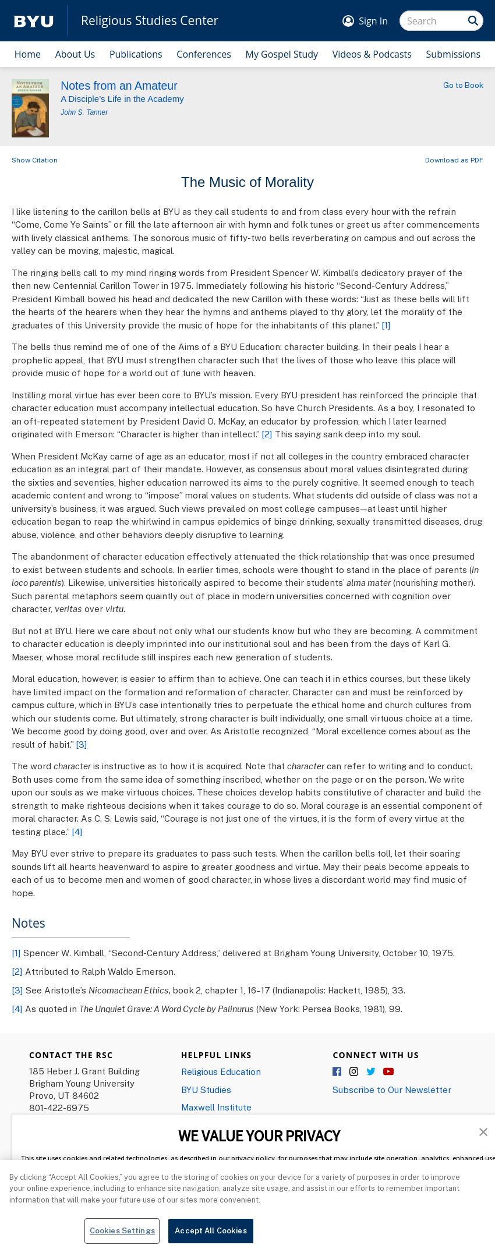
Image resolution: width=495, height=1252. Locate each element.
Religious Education (221, 1071)
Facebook (338, 1072)
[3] (81, 744)
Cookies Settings (122, 1232)
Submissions (453, 54)
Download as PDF (454, 159)
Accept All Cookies (210, 1232)
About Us (75, 54)
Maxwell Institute (216, 1107)
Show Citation (35, 159)
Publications (135, 54)
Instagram (354, 1072)
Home (28, 54)
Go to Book (463, 85)
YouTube (388, 1072)
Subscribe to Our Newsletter (392, 1089)
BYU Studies (206, 1089)
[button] (483, 1131)
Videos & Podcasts (372, 54)
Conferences (203, 54)
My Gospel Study (282, 54)
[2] (267, 434)
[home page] (33, 20)
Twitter (371, 1072)
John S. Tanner (84, 112)
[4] (77, 831)
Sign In (373, 21)
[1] (386, 325)
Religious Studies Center (149, 20)
